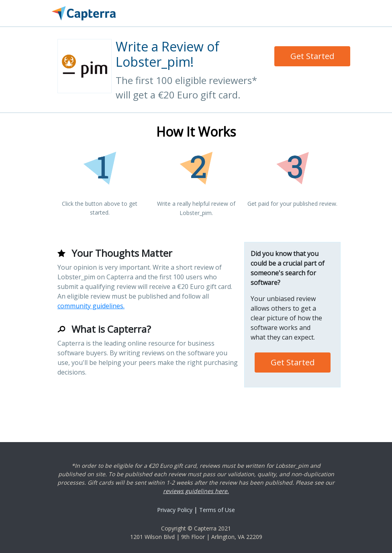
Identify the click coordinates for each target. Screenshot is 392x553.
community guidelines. (91, 305)
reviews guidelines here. (196, 491)
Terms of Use (217, 510)
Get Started (312, 56)
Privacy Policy (174, 510)
